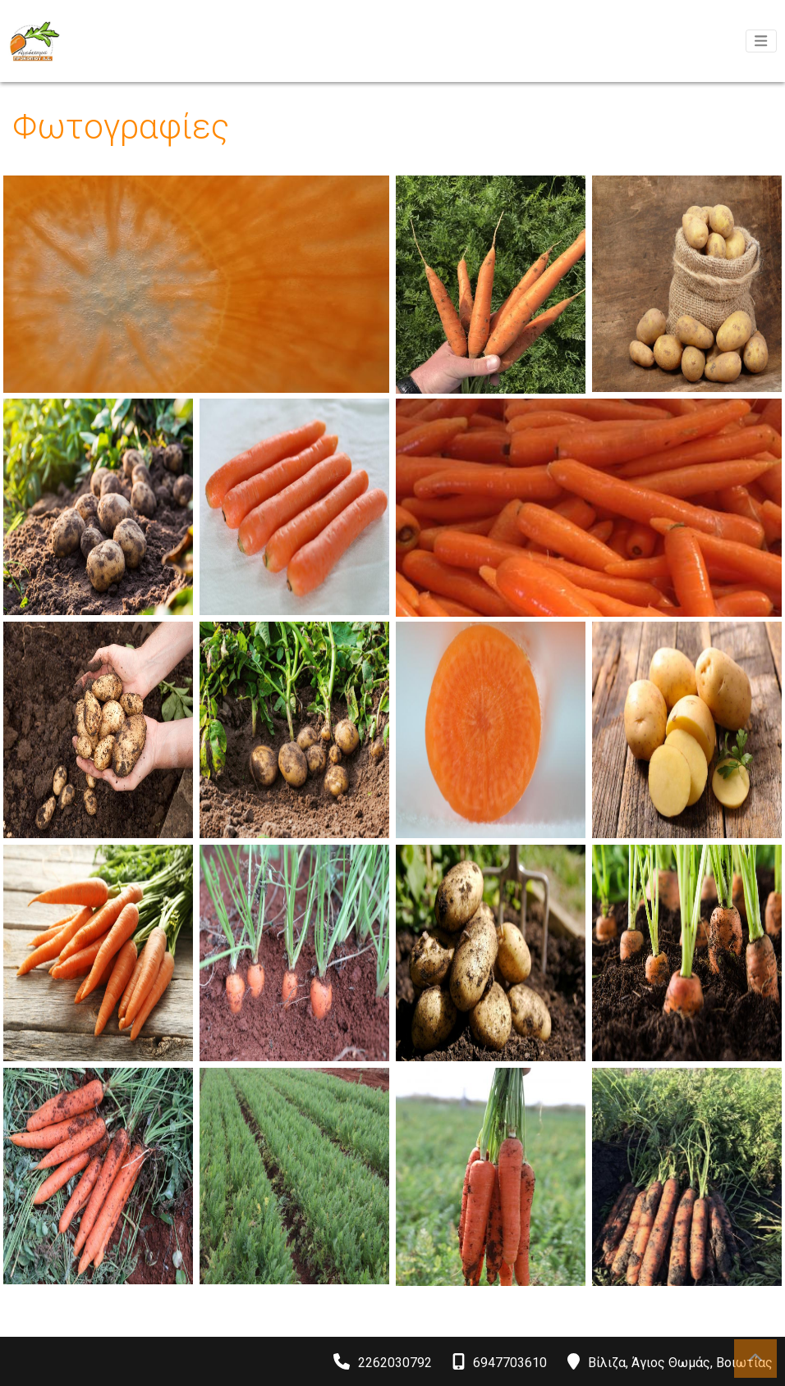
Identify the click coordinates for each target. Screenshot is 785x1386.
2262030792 (395, 1362)
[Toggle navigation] (761, 41)
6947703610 (510, 1362)
